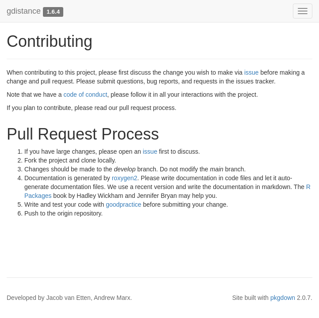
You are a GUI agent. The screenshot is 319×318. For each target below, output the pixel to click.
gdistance (24, 11)
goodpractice (123, 204)
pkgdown (282, 297)
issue (251, 72)
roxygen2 (125, 178)
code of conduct (85, 94)
